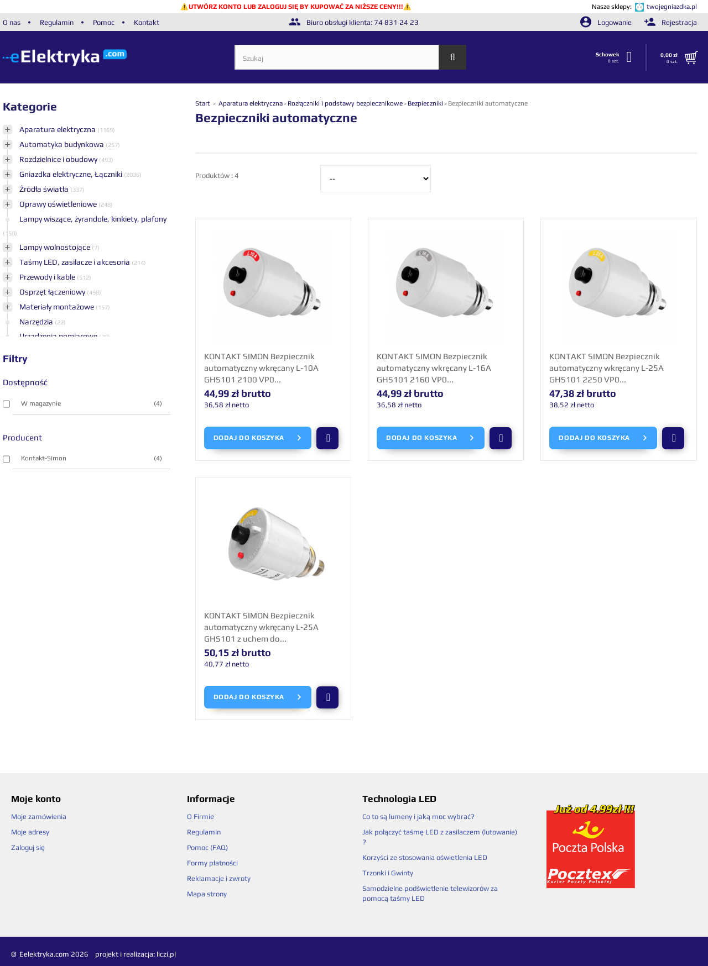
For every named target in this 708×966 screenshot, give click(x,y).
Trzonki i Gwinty (387, 873)
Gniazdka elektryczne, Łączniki (71, 174)
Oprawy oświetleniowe (58, 204)
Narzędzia (37, 321)
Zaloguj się (28, 847)
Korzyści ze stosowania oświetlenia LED (424, 857)
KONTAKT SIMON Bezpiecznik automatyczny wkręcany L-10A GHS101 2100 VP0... (261, 367)
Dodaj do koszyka (258, 438)
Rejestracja (670, 22)
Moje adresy (30, 832)
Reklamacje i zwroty (219, 878)
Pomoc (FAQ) (207, 847)
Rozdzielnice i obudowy (59, 159)
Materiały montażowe (57, 306)
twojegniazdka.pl (672, 7)
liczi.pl (166, 954)
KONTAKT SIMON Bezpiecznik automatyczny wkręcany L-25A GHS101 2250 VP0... (606, 367)
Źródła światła (44, 189)
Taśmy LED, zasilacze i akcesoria (75, 262)
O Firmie (200, 816)
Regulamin (57, 22)
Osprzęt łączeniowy (53, 291)
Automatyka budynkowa (62, 144)
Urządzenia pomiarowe (59, 336)
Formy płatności (212, 863)
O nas (11, 22)
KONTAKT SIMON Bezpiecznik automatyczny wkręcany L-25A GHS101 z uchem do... (261, 627)
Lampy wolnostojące (55, 247)
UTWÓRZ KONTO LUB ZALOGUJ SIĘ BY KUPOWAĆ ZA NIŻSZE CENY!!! (296, 7)
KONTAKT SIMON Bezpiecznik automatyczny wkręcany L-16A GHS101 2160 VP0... (434, 367)
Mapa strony (207, 894)
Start (203, 103)
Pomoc (103, 22)
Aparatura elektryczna (58, 129)
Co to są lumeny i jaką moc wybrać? (418, 816)
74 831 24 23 (396, 22)
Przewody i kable (48, 276)
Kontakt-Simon (91, 458)
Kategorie (30, 106)
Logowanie (606, 22)
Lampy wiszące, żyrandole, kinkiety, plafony (92, 218)
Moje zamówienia (38, 816)
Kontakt (146, 22)
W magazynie (91, 403)
